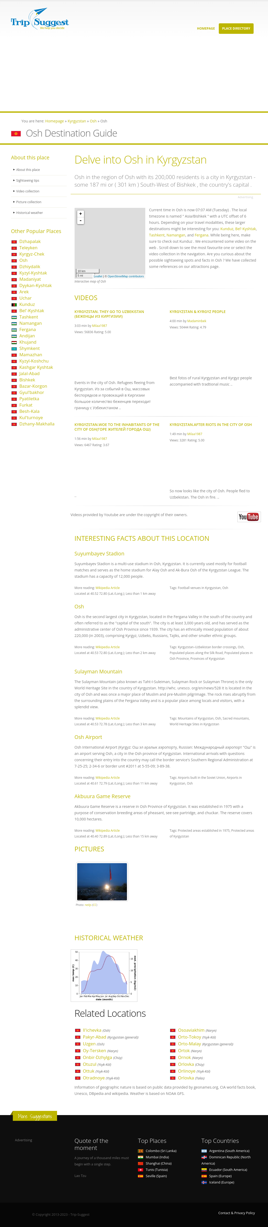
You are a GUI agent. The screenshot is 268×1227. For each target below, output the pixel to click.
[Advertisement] (134, 74)
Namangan (30, 323)
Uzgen (93, 1044)
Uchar (25, 298)
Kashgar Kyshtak (36, 367)
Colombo (157, 1151)
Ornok (190, 1057)
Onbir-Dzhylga (102, 1057)
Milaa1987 (99, 325)
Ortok (190, 1050)
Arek (24, 292)
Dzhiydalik (29, 266)
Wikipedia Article (108, 588)
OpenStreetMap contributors (126, 276)
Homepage (206, 28)
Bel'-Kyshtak (31, 310)
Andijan (27, 336)
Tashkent (28, 317)
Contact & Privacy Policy (236, 1213)
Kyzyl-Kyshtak (33, 273)
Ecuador (224, 1169)
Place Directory (236, 28)
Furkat (25, 405)
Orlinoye (194, 1071)
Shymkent (29, 348)
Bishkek (27, 380)
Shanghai (154, 1163)
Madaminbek (196, 321)
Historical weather (30, 212)
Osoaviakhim (197, 1030)
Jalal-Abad (29, 373)
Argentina (226, 1151)
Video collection (28, 191)
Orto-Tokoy (197, 1037)
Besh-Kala (29, 411)
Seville (152, 1176)
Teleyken (28, 248)
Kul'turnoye (31, 417)
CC (94, 905)
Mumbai (153, 1157)
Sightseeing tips (28, 180)
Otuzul (97, 1064)
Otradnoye (101, 1078)
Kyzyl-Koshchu (34, 361)
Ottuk (96, 1071)
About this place (28, 169)
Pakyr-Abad (111, 1037)
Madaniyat (30, 279)
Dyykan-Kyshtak (35, 285)
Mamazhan (30, 355)
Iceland (218, 1182)
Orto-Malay (205, 1044)
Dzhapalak (30, 241)
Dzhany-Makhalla (36, 424)
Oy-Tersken (100, 1050)
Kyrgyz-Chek (31, 254)
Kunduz (27, 304)
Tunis (153, 1169)
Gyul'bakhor (31, 392)
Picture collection (29, 202)
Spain (217, 1176)
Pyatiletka (29, 399)
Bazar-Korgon (33, 386)
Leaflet (98, 276)
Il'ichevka (96, 1030)
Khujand (27, 342)
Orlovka (191, 1064)
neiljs (88, 905)
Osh (23, 260)
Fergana (27, 329)
